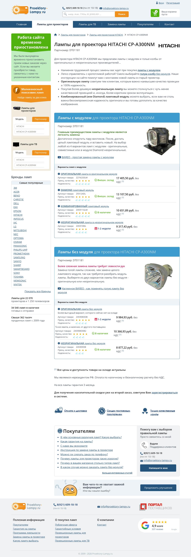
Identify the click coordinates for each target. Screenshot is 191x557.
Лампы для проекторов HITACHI (106, 34)
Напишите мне (158, 468)
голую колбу (148, 73)
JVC (15, 222)
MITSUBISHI (20, 230)
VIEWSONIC (19, 280)
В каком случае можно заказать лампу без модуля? (91, 467)
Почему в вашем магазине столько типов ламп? (90, 463)
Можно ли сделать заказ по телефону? (84, 454)
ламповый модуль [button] (76, 190)
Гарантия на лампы (24, 528)
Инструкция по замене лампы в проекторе (86, 450)
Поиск (121, 14)
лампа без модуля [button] (80, 309)
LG (14, 226)
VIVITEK (17, 284)
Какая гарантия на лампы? (76, 441)
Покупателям (20, 524)
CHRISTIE (18, 199)
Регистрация (173, 2)
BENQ (16, 195)
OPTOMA (18, 238)
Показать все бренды (38, 291)
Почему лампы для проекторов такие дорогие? (89, 458)
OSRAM (17, 242)
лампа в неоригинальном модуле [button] (90, 222)
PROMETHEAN (21, 253)
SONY (16, 272)
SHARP (17, 265)
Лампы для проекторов (73, 34)
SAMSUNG (19, 257)
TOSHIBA (18, 276)
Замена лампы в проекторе (29, 536)
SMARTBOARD (21, 269)
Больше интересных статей (117, 472)
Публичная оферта (66, 524)
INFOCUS (18, 218)
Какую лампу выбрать (26, 540)
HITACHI (17, 214)
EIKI (15, 207)
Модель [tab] (19, 119)
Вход (161, 2)
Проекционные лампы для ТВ (72, 540)
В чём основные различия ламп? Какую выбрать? (91, 437)
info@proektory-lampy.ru (114, 8)
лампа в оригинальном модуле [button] (87, 173)
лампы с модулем (149, 70)
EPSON (17, 211)
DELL (16, 203)
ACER (16, 191)
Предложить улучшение (158, 487)
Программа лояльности (26, 532)
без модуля (163, 73)
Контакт (101, 524)
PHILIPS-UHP (20, 249)
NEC (15, 234)
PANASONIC (20, 245)
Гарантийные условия (68, 528)
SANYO (17, 261)
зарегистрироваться (165, 392)
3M (15, 187)
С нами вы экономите (73, 445)
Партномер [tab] (41, 119)
